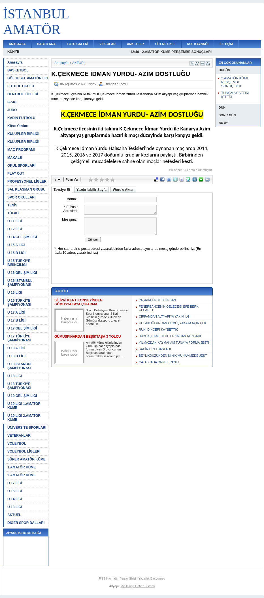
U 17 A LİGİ (16, 312)
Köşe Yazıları (17, 126)
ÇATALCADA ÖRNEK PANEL (159, 362)
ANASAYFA (17, 44)
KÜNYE (13, 52)
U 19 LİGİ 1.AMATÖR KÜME (24, 406)
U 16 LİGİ (14, 293)
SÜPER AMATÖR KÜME (26, 459)
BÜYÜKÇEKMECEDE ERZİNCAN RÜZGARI (170, 336)
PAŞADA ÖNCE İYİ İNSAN (157, 300)
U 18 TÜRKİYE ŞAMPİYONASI (19, 386)
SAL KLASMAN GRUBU (26, 189)
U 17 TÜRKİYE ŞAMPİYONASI (19, 338)
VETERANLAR (19, 436)
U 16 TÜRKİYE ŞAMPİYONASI (19, 303)
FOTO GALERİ (77, 44)
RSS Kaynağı (108, 578)
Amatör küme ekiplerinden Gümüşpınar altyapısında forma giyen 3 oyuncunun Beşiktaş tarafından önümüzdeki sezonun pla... (104, 349)
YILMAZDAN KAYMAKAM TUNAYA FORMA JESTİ (174, 342)
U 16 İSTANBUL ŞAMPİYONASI (19, 283)
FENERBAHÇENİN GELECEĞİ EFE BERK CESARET (169, 308)
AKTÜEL (14, 515)
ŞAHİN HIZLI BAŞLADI (155, 349)
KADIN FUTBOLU (21, 118)
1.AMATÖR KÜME (21, 467)
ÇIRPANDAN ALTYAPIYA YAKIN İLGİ (164, 316)
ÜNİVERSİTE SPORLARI (26, 428)
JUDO (12, 110)
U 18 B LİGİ (16, 356)
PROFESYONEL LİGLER (26, 181)
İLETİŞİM (226, 44)
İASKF (12, 102)
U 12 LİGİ (14, 229)
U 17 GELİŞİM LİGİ (22, 328)
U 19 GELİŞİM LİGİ (22, 396)
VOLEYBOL (16, 443)
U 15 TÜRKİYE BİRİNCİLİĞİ (18, 263)
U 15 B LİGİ (16, 253)
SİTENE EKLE (165, 44)
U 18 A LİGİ (16, 348)
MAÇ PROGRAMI (21, 150)
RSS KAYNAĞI (197, 44)
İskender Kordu (116, 84)
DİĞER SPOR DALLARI (25, 523)
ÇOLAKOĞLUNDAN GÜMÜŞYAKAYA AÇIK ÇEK (172, 323)
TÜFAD (13, 213)
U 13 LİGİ (14, 507)
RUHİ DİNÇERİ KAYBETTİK (158, 329)
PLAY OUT (15, 174)
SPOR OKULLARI (21, 197)
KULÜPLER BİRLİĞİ (23, 134)
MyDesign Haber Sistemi (137, 586)
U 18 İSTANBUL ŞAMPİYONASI (19, 366)
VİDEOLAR (107, 44)
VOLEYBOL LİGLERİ (23, 451)
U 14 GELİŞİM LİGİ (22, 237)
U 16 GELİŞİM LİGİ (22, 273)
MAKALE (14, 158)
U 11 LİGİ (14, 221)
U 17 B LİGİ (16, 320)
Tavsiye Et (62, 190)
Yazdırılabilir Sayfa (91, 190)
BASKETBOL (18, 70)
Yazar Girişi (128, 578)
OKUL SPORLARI (21, 166)
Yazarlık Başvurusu (152, 578)
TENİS (12, 205)
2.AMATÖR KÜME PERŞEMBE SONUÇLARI (235, 82)
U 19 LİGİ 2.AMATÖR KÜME (24, 418)
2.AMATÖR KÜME (21, 475)
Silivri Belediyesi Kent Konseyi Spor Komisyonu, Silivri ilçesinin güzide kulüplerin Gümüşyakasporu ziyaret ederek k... (106, 317)
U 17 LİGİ (14, 483)
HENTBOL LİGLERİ (22, 94)
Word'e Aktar (123, 190)
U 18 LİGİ (14, 376)
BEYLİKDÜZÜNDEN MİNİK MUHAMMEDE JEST (173, 355)
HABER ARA (46, 44)
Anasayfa (14, 62)
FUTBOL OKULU (20, 86)
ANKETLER (135, 44)
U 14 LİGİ (14, 499)
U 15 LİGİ (14, 491)
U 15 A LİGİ (16, 245)
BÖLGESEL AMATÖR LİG (27, 78)
